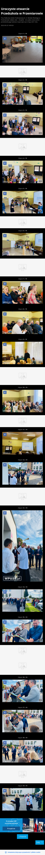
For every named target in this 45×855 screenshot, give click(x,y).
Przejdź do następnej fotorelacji (11, 829)
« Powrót (22, 836)
